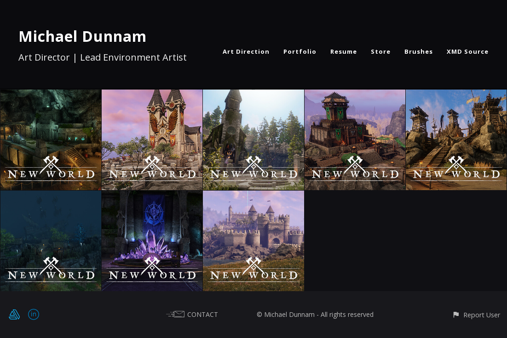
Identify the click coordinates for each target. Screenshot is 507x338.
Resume (343, 51)
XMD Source (468, 51)
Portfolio (300, 51)
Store (381, 51)
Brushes (418, 51)
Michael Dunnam (82, 36)
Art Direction (246, 51)
